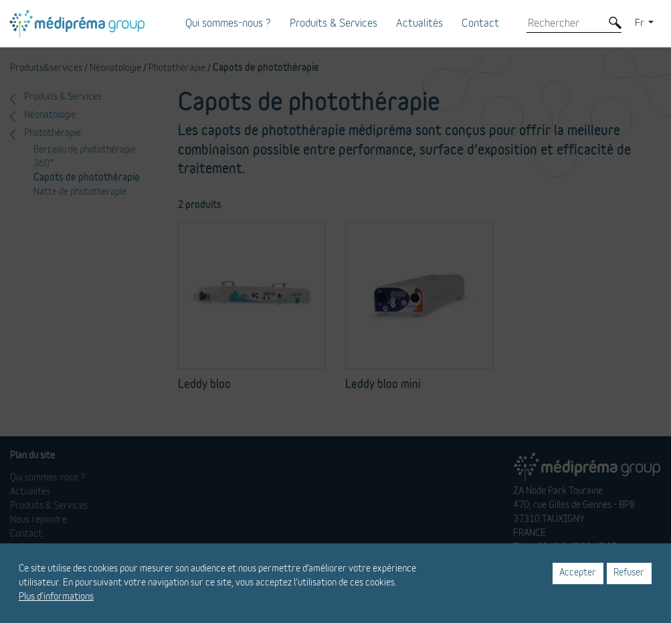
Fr (640, 23)
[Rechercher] (563, 23)
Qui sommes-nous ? (228, 23)
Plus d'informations (56, 597)
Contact (480, 23)
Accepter (577, 572)
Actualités (419, 23)
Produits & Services (333, 23)
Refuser (628, 572)
